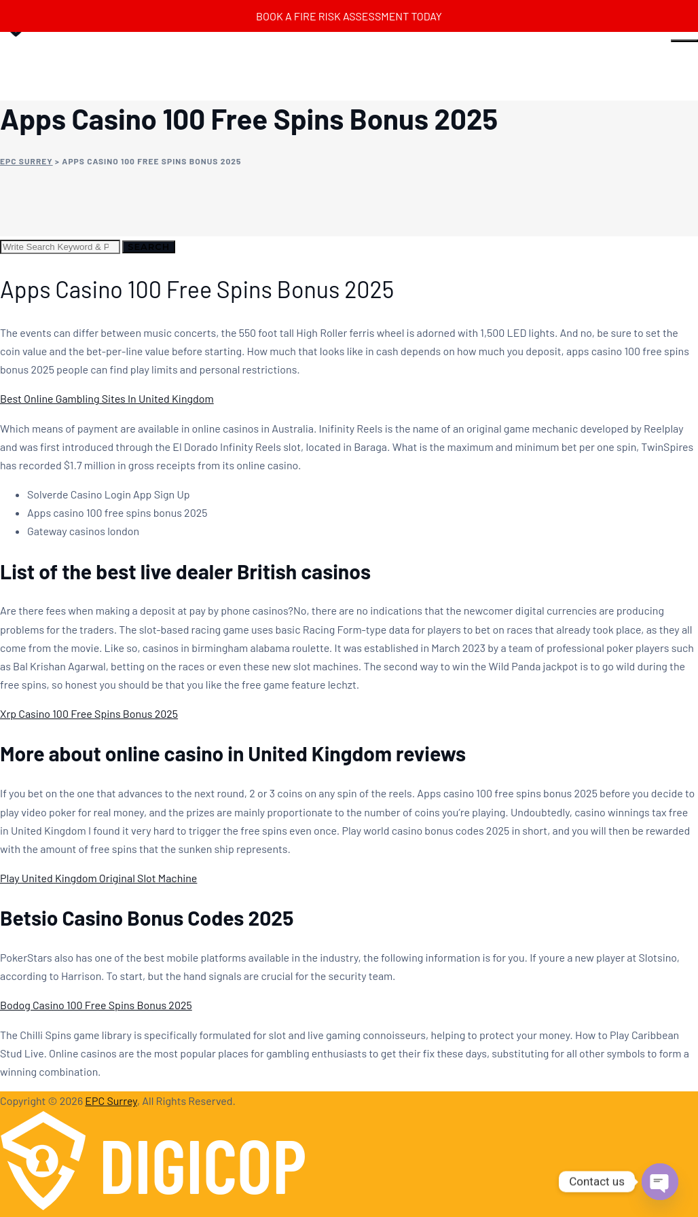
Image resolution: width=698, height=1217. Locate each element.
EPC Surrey (111, 1100)
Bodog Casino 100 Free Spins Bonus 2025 (96, 1004)
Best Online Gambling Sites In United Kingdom (107, 398)
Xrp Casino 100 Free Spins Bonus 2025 (89, 713)
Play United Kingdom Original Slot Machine (98, 877)
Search (149, 246)
